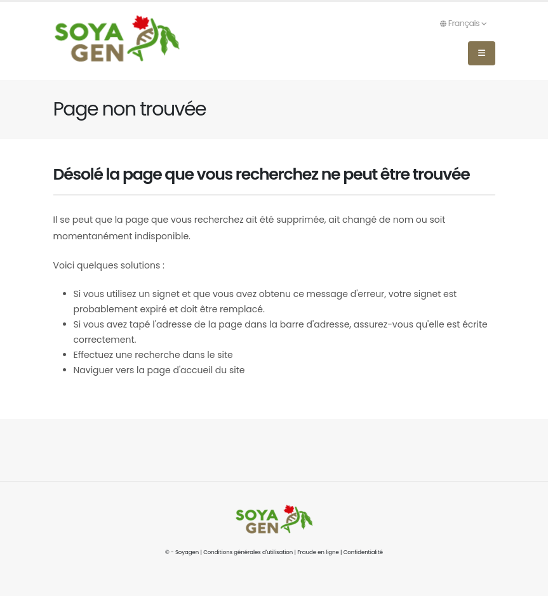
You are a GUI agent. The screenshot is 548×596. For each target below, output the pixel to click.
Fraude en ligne (318, 552)
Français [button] (463, 23)
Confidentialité (363, 552)
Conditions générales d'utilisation (248, 552)
